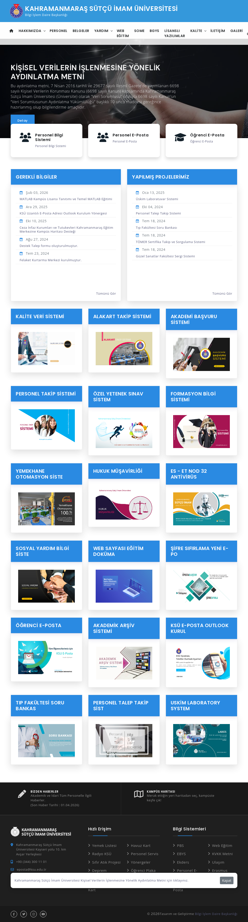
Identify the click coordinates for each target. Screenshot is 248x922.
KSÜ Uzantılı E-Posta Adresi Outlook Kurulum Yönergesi (63, 213)
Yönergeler (140, 861)
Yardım (102, 30)
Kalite (197, 30)
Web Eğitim (123, 33)
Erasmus (220, 870)
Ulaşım (218, 861)
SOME (140, 30)
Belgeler (81, 30)
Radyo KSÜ (101, 853)
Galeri (237, 30)
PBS (180, 845)
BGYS (155, 30)
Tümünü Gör (106, 293)
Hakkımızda (30, 30)
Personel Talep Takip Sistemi (158, 213)
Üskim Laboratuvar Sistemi (157, 199)
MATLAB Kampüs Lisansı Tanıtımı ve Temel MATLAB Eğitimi (66, 199)
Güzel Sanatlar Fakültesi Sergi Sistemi (165, 256)
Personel (59, 30)
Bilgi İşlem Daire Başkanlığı (216, 913)
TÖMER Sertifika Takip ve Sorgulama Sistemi (170, 241)
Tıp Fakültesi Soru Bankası (156, 227)
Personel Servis (144, 853)
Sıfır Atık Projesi (106, 861)
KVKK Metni (222, 853)
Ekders (183, 861)
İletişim (218, 30)
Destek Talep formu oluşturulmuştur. (49, 246)
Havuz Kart (140, 845)
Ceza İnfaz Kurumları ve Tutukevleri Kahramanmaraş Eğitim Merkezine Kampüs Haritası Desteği (66, 229)
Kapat (226, 880)
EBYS (181, 853)
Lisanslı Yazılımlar (175, 33)
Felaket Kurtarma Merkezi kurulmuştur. (51, 260)
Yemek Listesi (104, 845)
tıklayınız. (180, 880)
